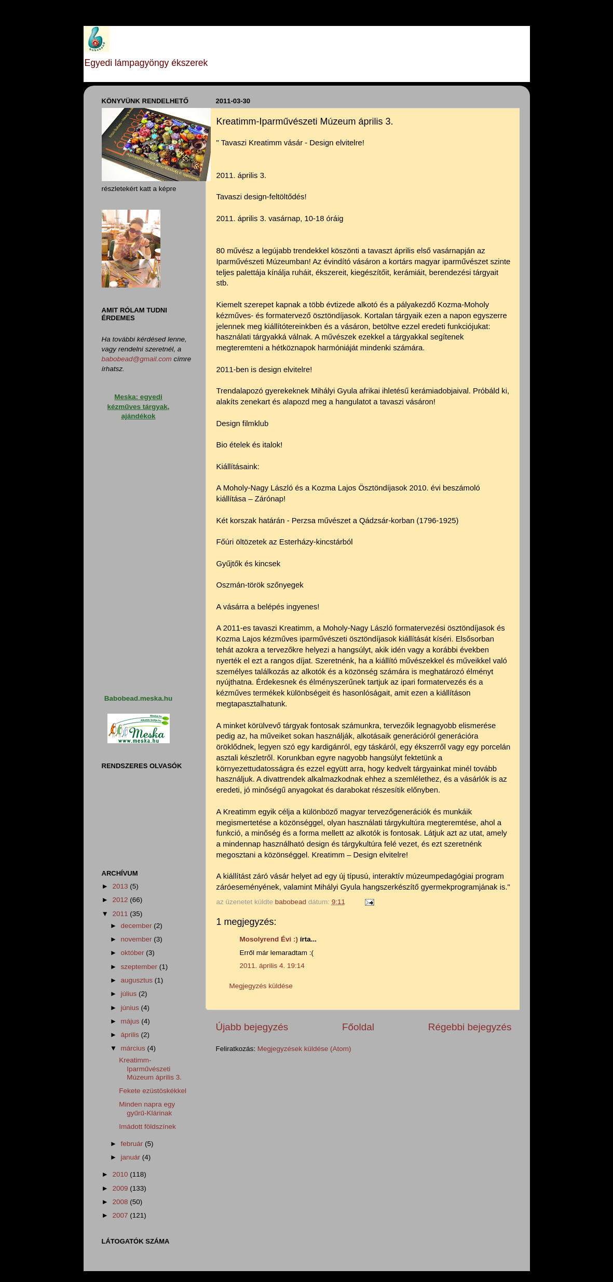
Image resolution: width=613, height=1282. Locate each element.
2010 (121, 1174)
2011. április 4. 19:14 (272, 966)
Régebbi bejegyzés (470, 1026)
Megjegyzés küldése (261, 986)
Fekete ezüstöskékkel (152, 1091)
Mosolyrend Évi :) (269, 939)
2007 (121, 1215)
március (134, 1048)
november (137, 939)
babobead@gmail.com (137, 359)
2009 (121, 1188)
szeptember (140, 967)
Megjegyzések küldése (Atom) (304, 1049)
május (131, 1021)
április (131, 1035)
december (137, 926)
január (131, 1157)
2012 (121, 900)
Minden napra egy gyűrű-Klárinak (147, 1108)
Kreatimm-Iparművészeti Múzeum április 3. (150, 1068)
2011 (121, 914)
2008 (121, 1202)
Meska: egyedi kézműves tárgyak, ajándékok (138, 406)
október (133, 953)
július (130, 994)
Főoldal (358, 1026)
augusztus (138, 980)
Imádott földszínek (147, 1126)
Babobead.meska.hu (138, 698)
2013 (121, 886)
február (133, 1144)
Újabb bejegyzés (252, 1026)
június (131, 1008)
